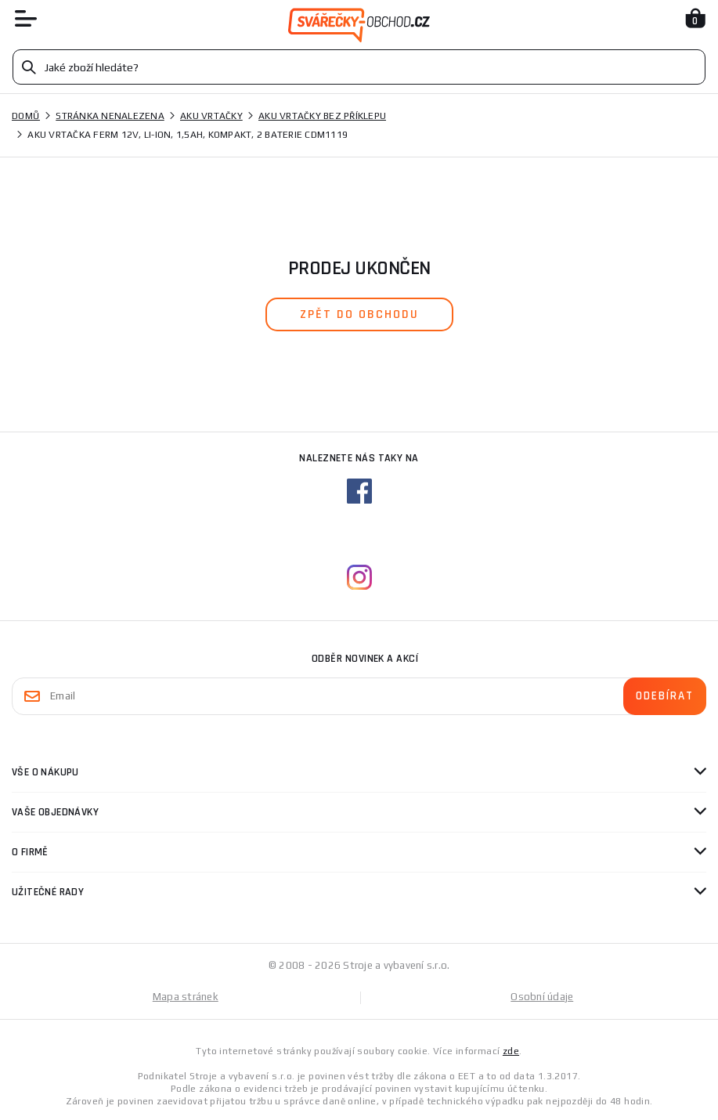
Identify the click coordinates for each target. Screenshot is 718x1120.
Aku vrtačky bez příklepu (322, 115)
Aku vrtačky (211, 115)
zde (511, 1051)
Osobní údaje (542, 997)
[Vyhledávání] (359, 67)
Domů (26, 115)
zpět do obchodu (359, 314)
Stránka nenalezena (110, 115)
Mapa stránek (185, 997)
